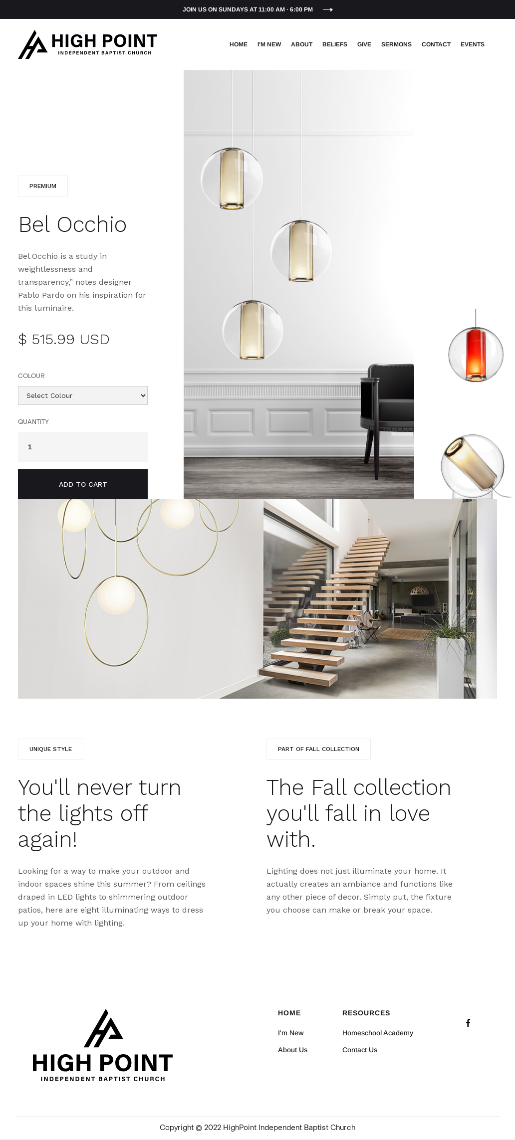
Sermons (396, 44)
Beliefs (334, 44)
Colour (31, 376)
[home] (87, 44)
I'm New (269, 44)
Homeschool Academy (377, 1033)
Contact (436, 44)
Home (239, 44)
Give (364, 44)
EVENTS (473, 44)
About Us (292, 1050)
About (301, 44)
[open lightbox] (299, 284)
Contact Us (359, 1050)
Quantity (33, 422)
